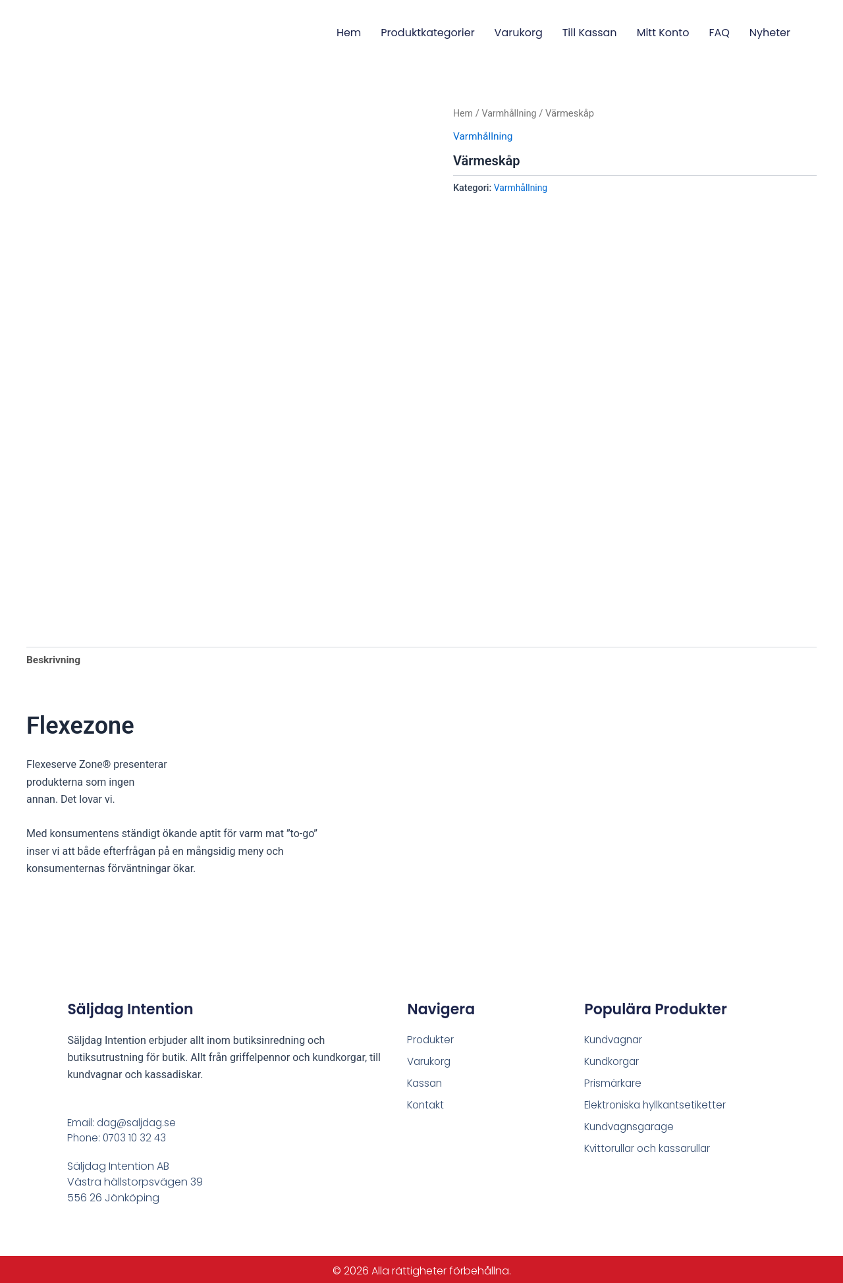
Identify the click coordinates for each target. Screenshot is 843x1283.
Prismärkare (613, 1079)
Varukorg (519, 32)
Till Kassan (589, 32)
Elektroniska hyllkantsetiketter (657, 1102)
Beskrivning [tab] (54, 655)
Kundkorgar (613, 1057)
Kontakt (427, 1102)
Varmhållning (511, 113)
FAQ (719, 32)
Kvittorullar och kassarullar (650, 1147)
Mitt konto (663, 32)
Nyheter (769, 32)
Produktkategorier (427, 32)
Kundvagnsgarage (633, 1124)
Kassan (426, 1079)
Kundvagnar (616, 1035)
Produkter (431, 1035)
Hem (349, 32)
